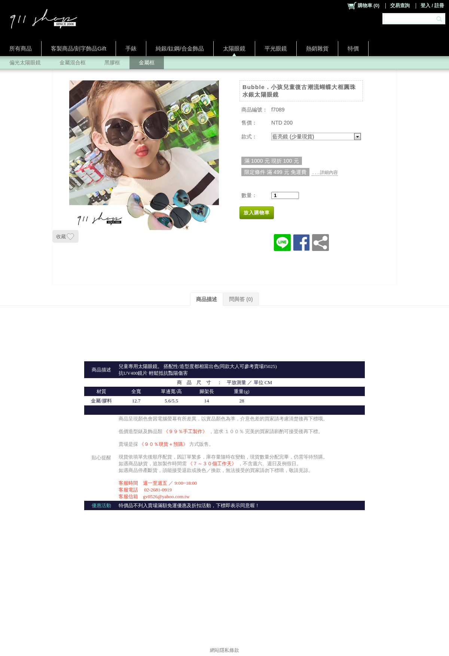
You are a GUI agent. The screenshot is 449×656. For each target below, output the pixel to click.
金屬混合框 (72, 62)
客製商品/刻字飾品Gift (78, 48)
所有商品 (20, 48)
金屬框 (147, 62)
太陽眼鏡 (234, 48)
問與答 (241, 299)
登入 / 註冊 (432, 5)
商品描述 (206, 299)
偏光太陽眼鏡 (25, 62)
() (363, 5)
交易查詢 (400, 5)
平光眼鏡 (276, 48)
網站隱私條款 (224, 650)
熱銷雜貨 (317, 48)
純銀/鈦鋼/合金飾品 (180, 48)
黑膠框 (112, 62)
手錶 (131, 48)
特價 (353, 48)
